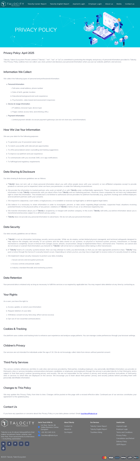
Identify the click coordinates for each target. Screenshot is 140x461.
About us (109, 4)
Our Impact (68, 432)
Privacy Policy (121, 435)
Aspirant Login (79, 4)
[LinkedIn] (3, 443)
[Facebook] (9, 443)
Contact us (129, 4)
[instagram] (21, 443)
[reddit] (3, 448)
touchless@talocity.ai (89, 413)
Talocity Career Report (37, 4)
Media (119, 4)
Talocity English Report (59, 4)
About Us (67, 429)
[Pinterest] (15, 443)
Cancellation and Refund (125, 438)
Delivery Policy (121, 441)
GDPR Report (121, 445)
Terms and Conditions (124, 432)
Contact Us (68, 426)
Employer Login (95, 4)
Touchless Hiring (96, 432)
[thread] (27, 443)
